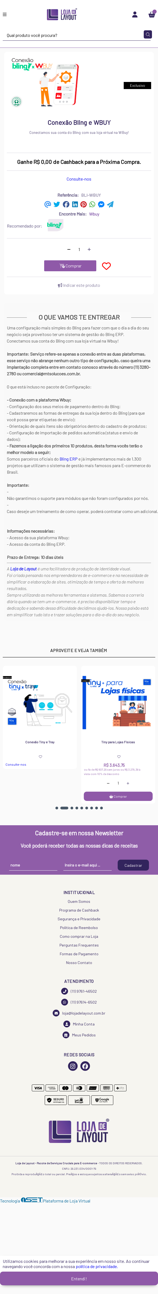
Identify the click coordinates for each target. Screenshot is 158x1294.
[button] (56, 808)
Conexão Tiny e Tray (40, 742)
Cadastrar (133, 865)
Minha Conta (79, 1024)
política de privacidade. (97, 1266)
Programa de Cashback (79, 910)
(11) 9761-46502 (79, 991)
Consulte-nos (79, 178)
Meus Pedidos (79, 1034)
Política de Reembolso (79, 927)
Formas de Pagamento (79, 953)
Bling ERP (69, 458)
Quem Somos (79, 901)
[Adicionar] (89, 249)
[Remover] (69, 249)
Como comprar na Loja (79, 936)
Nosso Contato (79, 962)
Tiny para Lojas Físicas (118, 742)
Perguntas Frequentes (79, 945)
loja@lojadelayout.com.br (79, 1013)
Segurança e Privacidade (79, 918)
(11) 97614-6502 (79, 1002)
